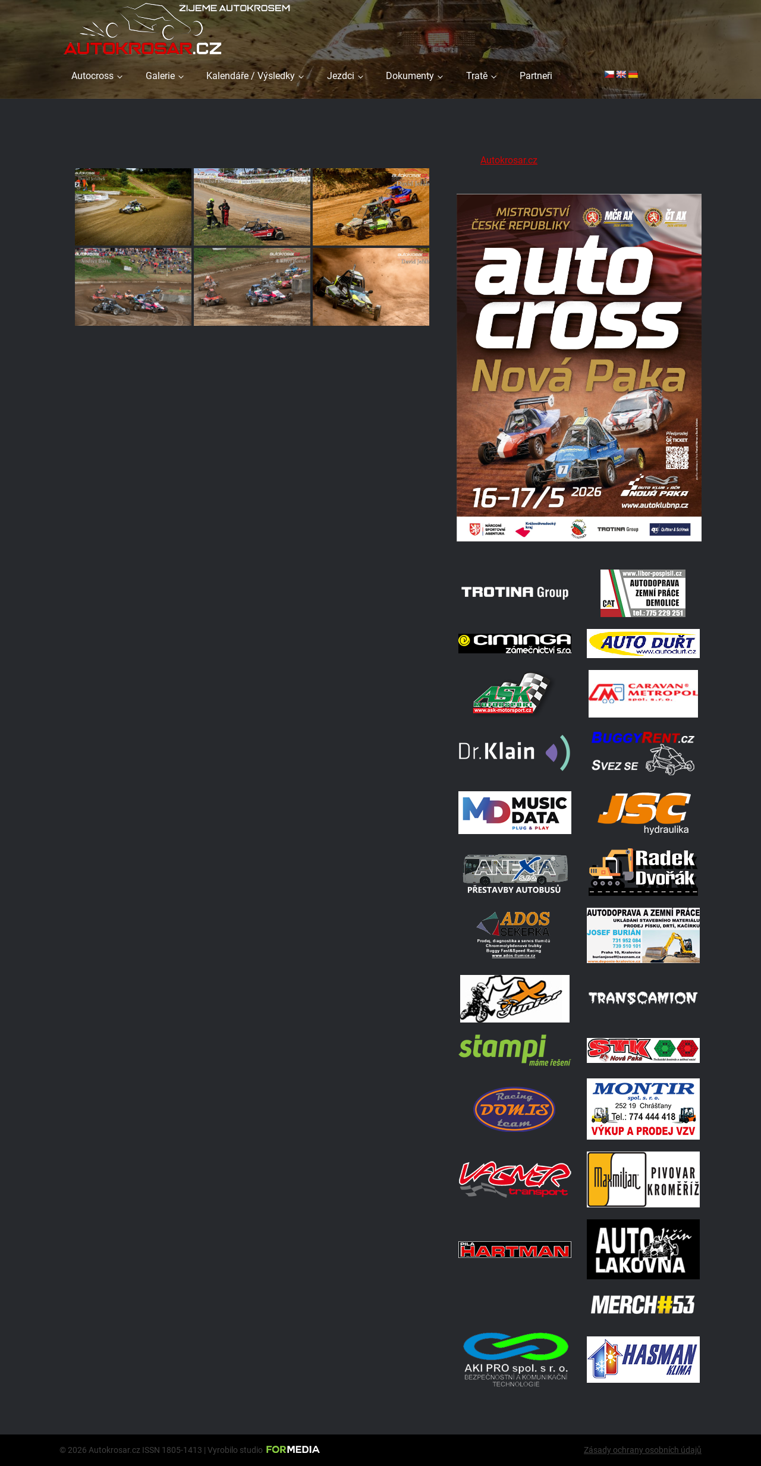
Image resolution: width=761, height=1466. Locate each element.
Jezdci (340, 75)
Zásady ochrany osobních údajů (643, 1450)
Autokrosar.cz (508, 160)
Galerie (160, 75)
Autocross (92, 75)
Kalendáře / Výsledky (250, 75)
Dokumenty (410, 75)
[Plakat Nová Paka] (579, 542)
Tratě (477, 75)
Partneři (536, 75)
